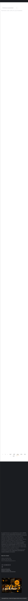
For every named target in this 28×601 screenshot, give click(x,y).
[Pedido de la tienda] (9, 8)
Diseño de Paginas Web (14, 598)
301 (25, 454)
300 (21, 454)
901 (14, 456)
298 (14, 454)
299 (18, 454)
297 (10, 454)
